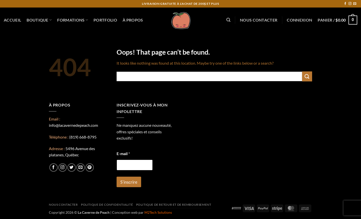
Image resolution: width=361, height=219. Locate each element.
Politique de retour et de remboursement (173, 204)
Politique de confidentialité (107, 204)
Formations (72, 20)
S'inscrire (128, 182)
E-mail (123, 153)
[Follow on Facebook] (345, 4)
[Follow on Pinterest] (89, 167)
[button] (228, 20)
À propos (133, 20)
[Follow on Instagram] (349, 4)
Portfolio (105, 20)
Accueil (12, 20)
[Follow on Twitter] (71, 167)
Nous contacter (258, 20)
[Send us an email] (354, 4)
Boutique (39, 20)
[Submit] (307, 76)
